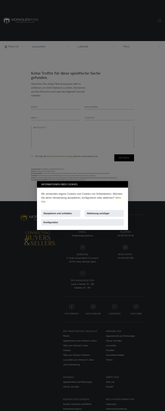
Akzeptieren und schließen (57, 213)
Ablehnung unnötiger (98, 213)
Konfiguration (50, 222)
